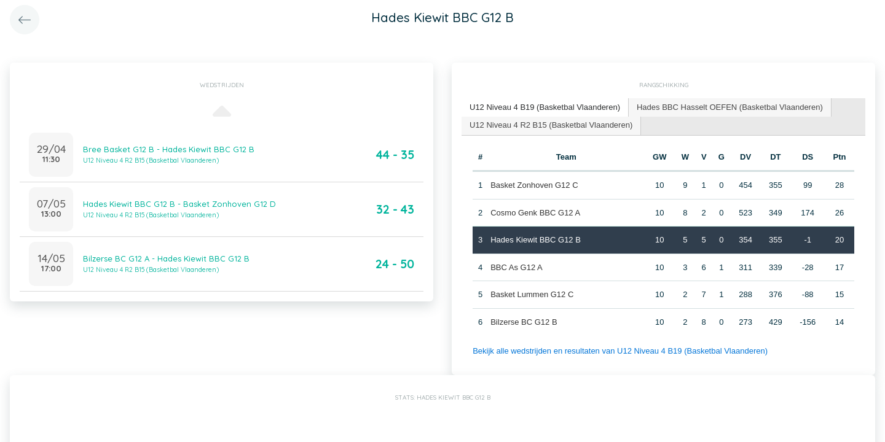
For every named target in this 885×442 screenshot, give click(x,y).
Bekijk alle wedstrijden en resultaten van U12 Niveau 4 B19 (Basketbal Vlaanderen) (620, 350)
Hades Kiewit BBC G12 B (535, 239)
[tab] (545, 107)
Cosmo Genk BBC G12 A (535, 212)
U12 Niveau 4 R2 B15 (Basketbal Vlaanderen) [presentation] (551, 125)
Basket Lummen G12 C (531, 294)
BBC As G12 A (516, 267)
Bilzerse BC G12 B (523, 322)
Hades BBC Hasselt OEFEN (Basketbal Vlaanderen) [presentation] (730, 107)
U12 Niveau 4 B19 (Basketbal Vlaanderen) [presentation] (545, 107)
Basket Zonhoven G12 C (534, 185)
